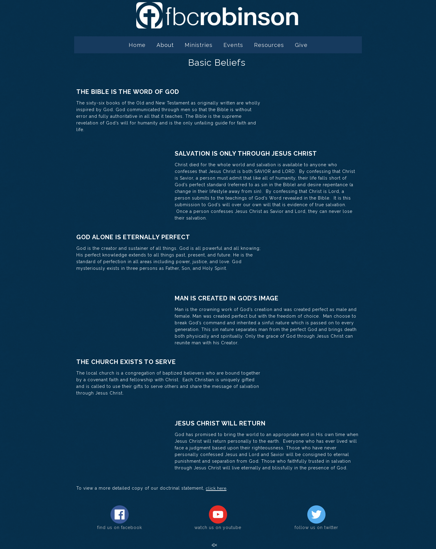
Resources (269, 45)
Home (137, 45)
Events (233, 45)
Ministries (199, 45)
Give (301, 45)
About (165, 45)
